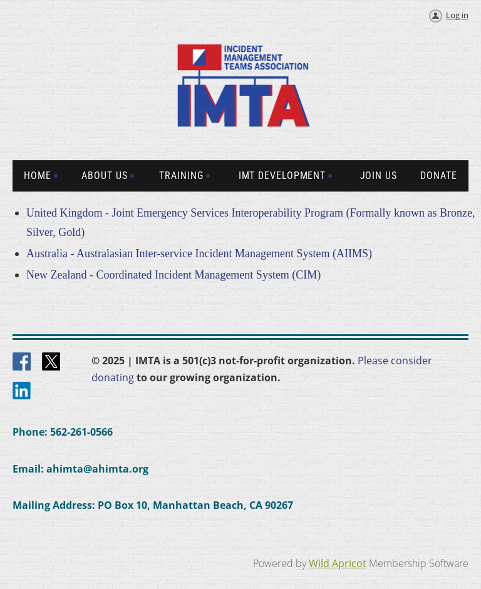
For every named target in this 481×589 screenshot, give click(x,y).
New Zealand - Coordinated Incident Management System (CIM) (173, 275)
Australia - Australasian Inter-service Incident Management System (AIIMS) (199, 253)
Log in (457, 15)
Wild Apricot (337, 563)
